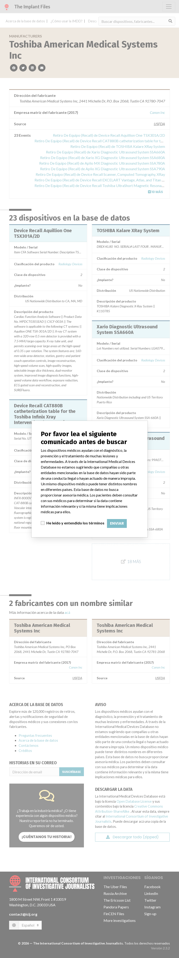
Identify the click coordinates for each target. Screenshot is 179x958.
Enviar (117, 523)
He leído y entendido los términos (75, 523)
